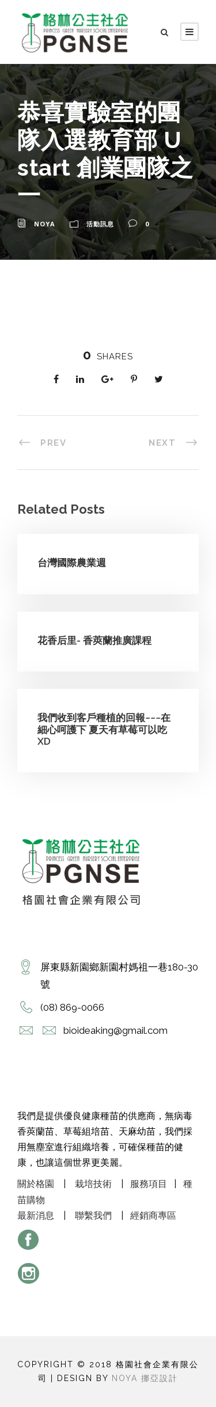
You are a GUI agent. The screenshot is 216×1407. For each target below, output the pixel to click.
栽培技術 (93, 1183)
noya (44, 223)
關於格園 (35, 1183)
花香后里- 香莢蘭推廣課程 (94, 640)
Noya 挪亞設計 (145, 1378)
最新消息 (35, 1215)
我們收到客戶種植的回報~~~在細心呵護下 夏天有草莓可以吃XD (103, 729)
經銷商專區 (153, 1215)
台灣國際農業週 (71, 562)
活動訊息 (100, 223)
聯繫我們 (93, 1215)
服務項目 (148, 1183)
